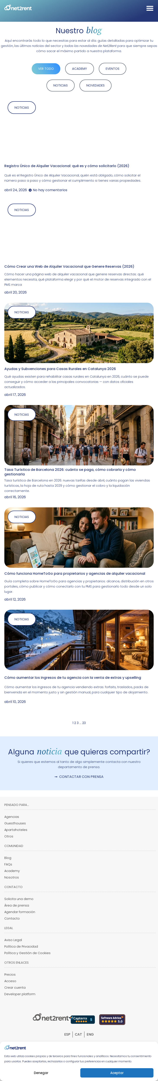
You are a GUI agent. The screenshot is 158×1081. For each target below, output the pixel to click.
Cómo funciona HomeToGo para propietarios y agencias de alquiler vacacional (74, 573)
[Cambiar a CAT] (78, 1034)
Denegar (41, 1073)
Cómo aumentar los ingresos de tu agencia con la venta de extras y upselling (72, 677)
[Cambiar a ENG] (90, 1034)
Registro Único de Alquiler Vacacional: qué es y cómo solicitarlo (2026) (66, 165)
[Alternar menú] (150, 8)
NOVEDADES (95, 85)
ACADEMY (79, 68)
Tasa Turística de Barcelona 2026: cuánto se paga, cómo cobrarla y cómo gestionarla (70, 472)
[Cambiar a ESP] (67, 1034)
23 (84, 723)
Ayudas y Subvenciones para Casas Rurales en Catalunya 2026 (60, 368)
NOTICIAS (60, 85)
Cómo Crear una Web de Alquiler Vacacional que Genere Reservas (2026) (69, 266)
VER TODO (46, 68)
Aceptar (117, 1073)
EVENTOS (112, 68)
